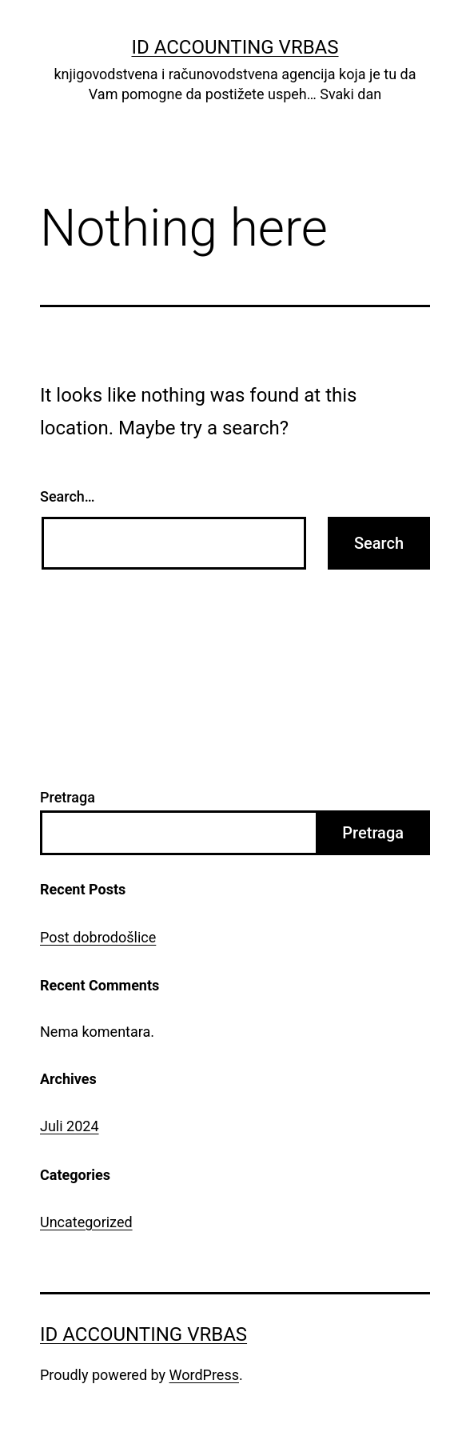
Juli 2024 (69, 1126)
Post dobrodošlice (98, 937)
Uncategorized (86, 1222)
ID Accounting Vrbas (234, 47)
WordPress (204, 1374)
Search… (67, 496)
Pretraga (67, 797)
